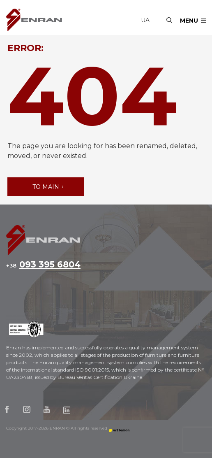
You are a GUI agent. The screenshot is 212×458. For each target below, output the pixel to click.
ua (145, 20)
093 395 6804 (43, 265)
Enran (34, 20)
